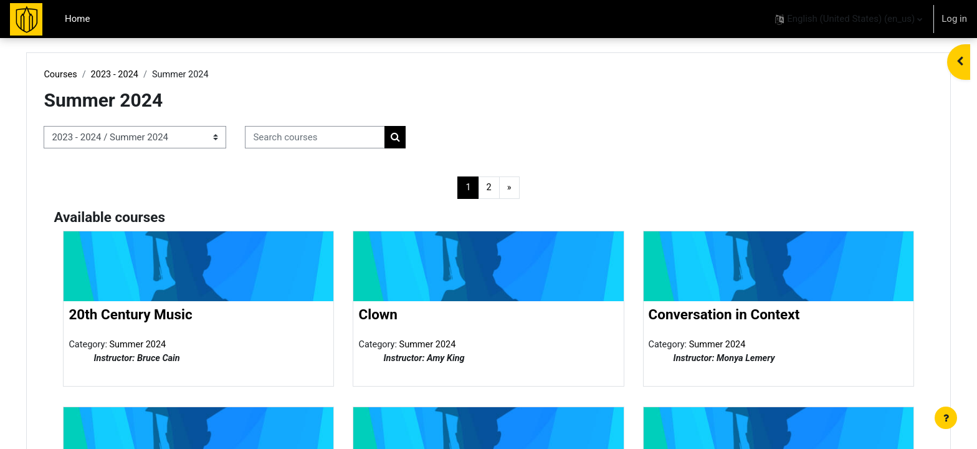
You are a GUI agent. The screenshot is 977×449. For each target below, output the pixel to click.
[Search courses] (342, 138)
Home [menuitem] (77, 18)
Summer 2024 (166, 345)
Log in (954, 18)
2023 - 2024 (143, 74)
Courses (87, 74)
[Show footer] (946, 418)
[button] (848, 19)
